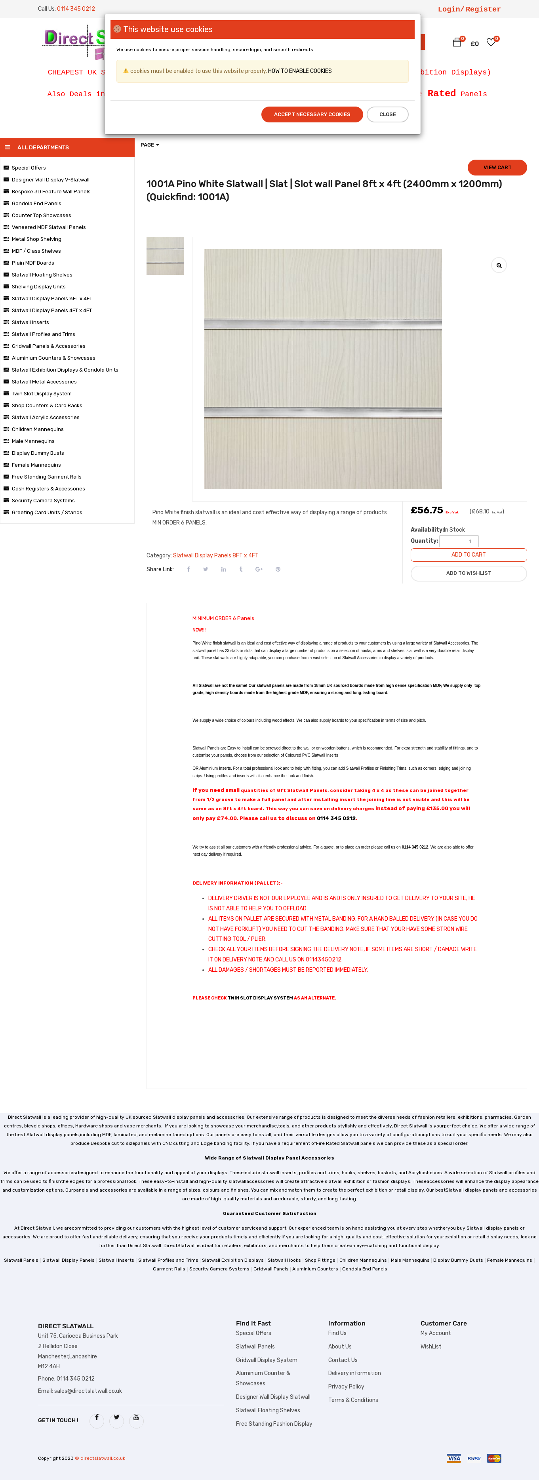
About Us (340, 1346)
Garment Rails (169, 1269)
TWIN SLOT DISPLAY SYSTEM (260, 998)
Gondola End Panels (32, 203)
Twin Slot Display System (38, 394)
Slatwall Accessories (451, 643)
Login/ (451, 9)
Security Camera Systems (39, 501)
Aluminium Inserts (214, 768)
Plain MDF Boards (29, 263)
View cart (498, 167)
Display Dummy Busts (34, 453)
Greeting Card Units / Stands (43, 512)
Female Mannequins (32, 465)
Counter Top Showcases (37, 215)
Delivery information (354, 1373)
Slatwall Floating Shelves (38, 275)
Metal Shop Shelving (32, 239)
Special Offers (25, 168)
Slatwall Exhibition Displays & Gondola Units (61, 370)
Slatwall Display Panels (68, 1260)
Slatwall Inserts (26, 322)
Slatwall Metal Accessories (40, 382)
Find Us (337, 1333)
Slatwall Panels (21, 1260)
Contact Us (343, 1360)
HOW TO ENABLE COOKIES (299, 71)
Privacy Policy (346, 1386)
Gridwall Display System (266, 1360)
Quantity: (424, 541)
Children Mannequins (34, 429)
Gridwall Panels (271, 1269)
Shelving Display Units (35, 287)
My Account (436, 1333)
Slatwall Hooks (284, 1260)
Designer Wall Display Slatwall (273, 1397)
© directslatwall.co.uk (100, 1458)
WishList (431, 1346)
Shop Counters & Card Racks (43, 405)
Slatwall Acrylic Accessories (42, 417)
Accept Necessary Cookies (312, 114)
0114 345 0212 (336, 818)
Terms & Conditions (353, 1400)
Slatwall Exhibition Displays (233, 1260)
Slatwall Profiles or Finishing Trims (376, 768)
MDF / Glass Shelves (32, 251)
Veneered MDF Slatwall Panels (45, 227)
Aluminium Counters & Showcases (49, 358)
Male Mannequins (29, 441)
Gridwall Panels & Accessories (45, 346)
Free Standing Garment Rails (43, 477)
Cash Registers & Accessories (44, 489)
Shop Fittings (320, 1260)
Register (483, 9)
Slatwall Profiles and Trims (39, 334)
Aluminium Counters (315, 1269)
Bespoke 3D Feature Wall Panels (47, 192)
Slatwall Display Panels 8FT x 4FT (48, 298)
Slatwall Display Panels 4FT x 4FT (48, 310)
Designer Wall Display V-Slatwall (47, 180)
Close (387, 114)
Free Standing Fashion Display (274, 1424)
